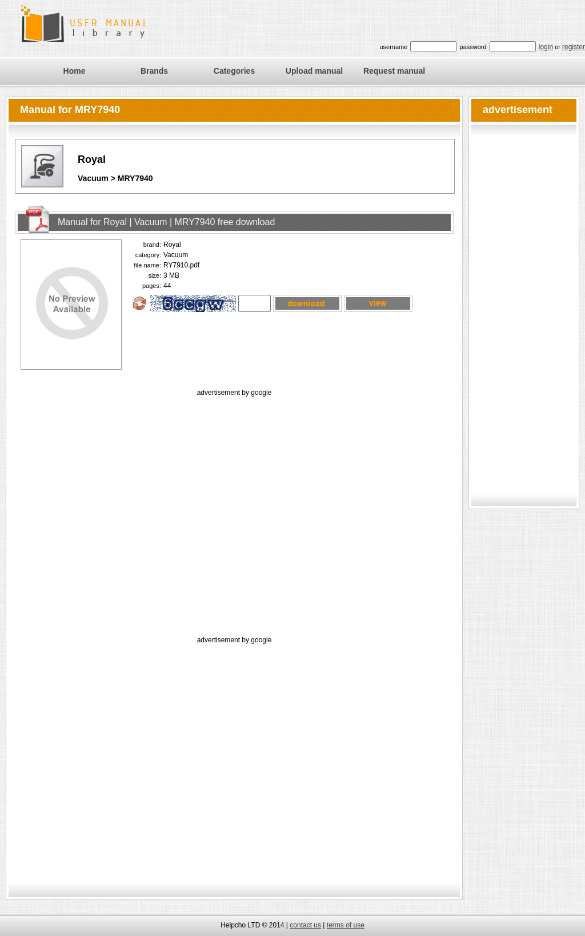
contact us (305, 925)
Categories (234, 70)
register (573, 47)
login (546, 47)
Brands (154, 70)
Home (74, 70)
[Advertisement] (107, 506)
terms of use (345, 925)
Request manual (394, 70)
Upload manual (314, 70)
